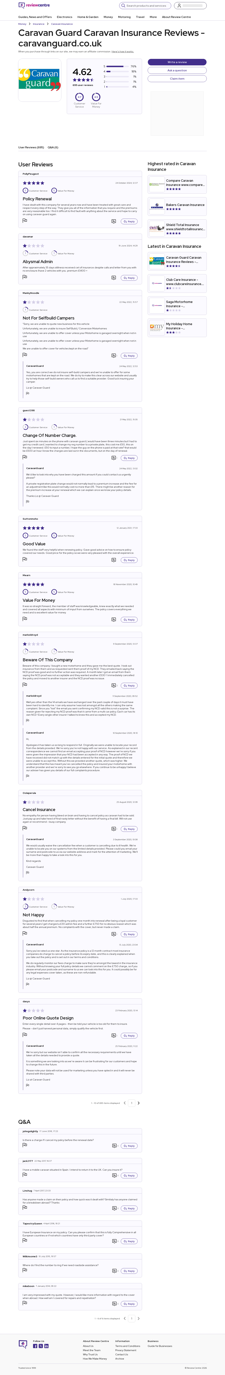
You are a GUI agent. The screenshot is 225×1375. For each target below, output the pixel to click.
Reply (129, 221)
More (153, 17)
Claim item (177, 78)
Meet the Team (92, 1350)
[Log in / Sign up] (190, 5)
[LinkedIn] (46, 1346)
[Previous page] (124, 1103)
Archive (119, 1358)
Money (108, 17)
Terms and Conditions (127, 1346)
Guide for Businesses (160, 1346)
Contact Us (121, 1354)
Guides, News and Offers (35, 17)
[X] (41, 1346)
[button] (25, 221)
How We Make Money (95, 1358)
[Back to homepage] (34, 5)
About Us (88, 1346)
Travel (140, 17)
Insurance (38, 23)
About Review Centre (176, 17)
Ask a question (177, 70)
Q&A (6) (53, 147)
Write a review (177, 62)
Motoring (124, 17)
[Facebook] (35, 1346)
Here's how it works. (123, 51)
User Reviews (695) (31, 147)
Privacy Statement (125, 1350)
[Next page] (138, 1103)
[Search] (148, 5)
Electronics (64, 17)
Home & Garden (88, 17)
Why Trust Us (90, 1354)
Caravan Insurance (62, 23)
